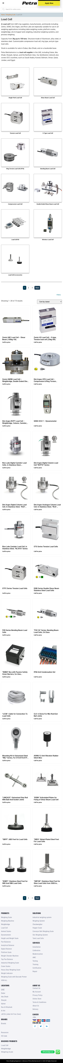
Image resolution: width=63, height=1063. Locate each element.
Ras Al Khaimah (6, 1007)
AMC (34, 957)
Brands (3, 1023)
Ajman (3, 1004)
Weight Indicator (7, 973)
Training (35, 964)
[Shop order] (49, 302)
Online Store (37, 999)
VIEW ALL (4, 980)
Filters (59, 295)
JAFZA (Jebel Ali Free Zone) (11, 1014)
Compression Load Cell (15, 204)
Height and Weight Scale (9, 938)
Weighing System (39, 921)
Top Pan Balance (7, 959)
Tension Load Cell (15, 133)
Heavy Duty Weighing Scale (10, 970)
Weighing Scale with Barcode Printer (14, 977)
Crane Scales (5, 966)
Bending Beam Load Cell (47, 169)
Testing (35, 961)
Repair (35, 971)
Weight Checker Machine (10, 956)
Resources (4, 1032)
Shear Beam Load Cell (48, 98)
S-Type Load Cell (48, 133)
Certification (37, 968)
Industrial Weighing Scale (10, 963)
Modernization (38, 954)
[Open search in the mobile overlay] (31, 9)
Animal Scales (6, 931)
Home (3, 15)
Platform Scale (6, 952)
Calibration (36, 950)
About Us (36, 1006)
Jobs (34, 1017)
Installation (37, 947)
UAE (2, 989)
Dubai (3, 993)
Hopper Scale (37, 928)
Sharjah (3, 1000)
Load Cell (4, 928)
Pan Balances (6, 942)
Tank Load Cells (38, 938)
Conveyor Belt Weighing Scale (43, 931)
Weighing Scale (10, 15)
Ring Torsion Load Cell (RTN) (15, 169)
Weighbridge (5, 924)
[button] (3, 3)
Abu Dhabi (4, 997)
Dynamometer (6, 935)
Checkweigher (37, 924)
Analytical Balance (7, 945)
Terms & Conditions (39, 1002)
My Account (37, 992)
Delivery (35, 1009)
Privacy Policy (37, 995)
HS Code (4, 1036)
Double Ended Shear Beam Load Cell (48, 204)
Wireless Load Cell (48, 239)
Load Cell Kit (15, 239)
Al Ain (3, 1011)
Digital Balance (6, 949)
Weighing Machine (7, 921)
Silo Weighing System (40, 935)
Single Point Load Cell (15, 98)
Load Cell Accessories (15, 275)
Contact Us (36, 988)
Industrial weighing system (42, 917)
